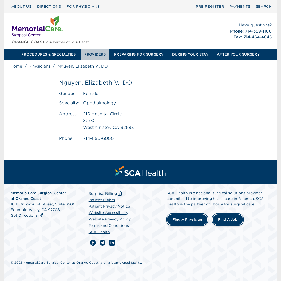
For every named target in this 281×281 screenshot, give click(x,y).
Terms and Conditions (109, 225)
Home (16, 66)
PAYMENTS (239, 7)
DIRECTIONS (49, 7)
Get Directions (24, 215)
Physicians (40, 66)
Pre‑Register (210, 7)
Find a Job (228, 219)
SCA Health (99, 232)
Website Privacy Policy (110, 219)
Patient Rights (102, 200)
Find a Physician (187, 219)
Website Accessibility (108, 213)
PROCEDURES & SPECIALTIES (48, 54)
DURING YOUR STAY (190, 54)
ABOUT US (21, 7)
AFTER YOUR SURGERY (238, 54)
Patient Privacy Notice (109, 206)
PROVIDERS (95, 54)
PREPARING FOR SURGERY (138, 54)
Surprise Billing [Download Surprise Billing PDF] (106, 193)
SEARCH (264, 7)
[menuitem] (21, 6)
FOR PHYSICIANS (83, 7)
